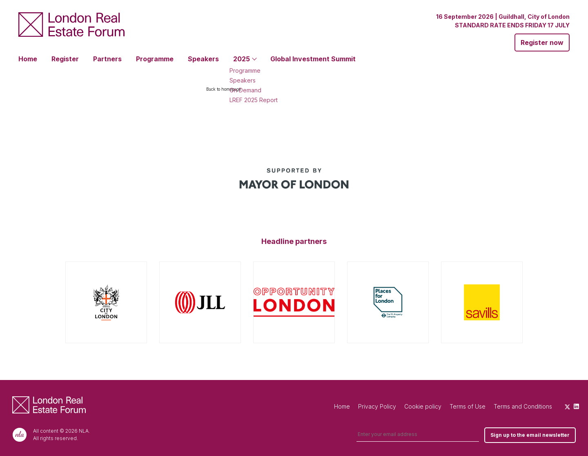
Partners (107, 59)
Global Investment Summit (313, 59)
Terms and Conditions (523, 406)
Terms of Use (468, 406)
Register (65, 59)
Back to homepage (223, 89)
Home (27, 59)
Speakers (203, 59)
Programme (155, 59)
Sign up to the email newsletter (530, 435)
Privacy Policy (377, 406)
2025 (241, 59)
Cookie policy (422, 406)
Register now (542, 42)
